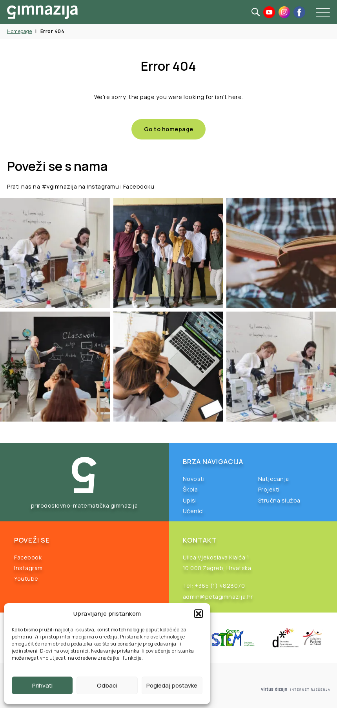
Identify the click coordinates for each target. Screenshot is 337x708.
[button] (198, 614)
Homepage (19, 31)
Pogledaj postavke (171, 685)
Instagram (28, 568)
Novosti (194, 478)
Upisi (190, 500)
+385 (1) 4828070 (220, 585)
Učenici (193, 511)
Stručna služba (279, 500)
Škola (190, 489)
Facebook (28, 557)
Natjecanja (273, 478)
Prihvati (42, 685)
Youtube (26, 578)
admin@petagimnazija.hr (218, 596)
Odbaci (107, 685)
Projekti (269, 489)
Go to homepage (168, 129)
